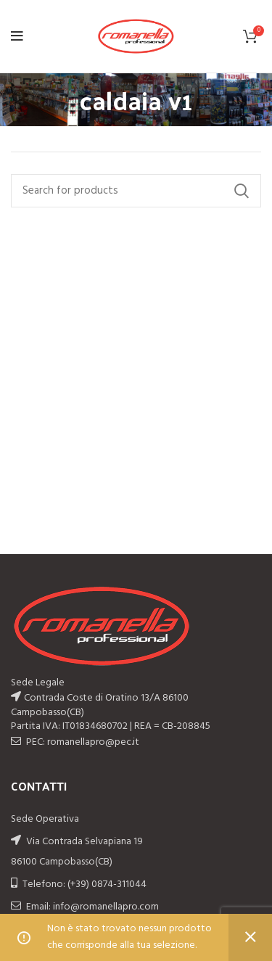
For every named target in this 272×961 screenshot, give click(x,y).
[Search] (136, 190)
